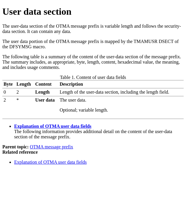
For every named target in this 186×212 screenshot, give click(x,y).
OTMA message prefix (51, 146)
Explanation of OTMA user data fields (53, 126)
